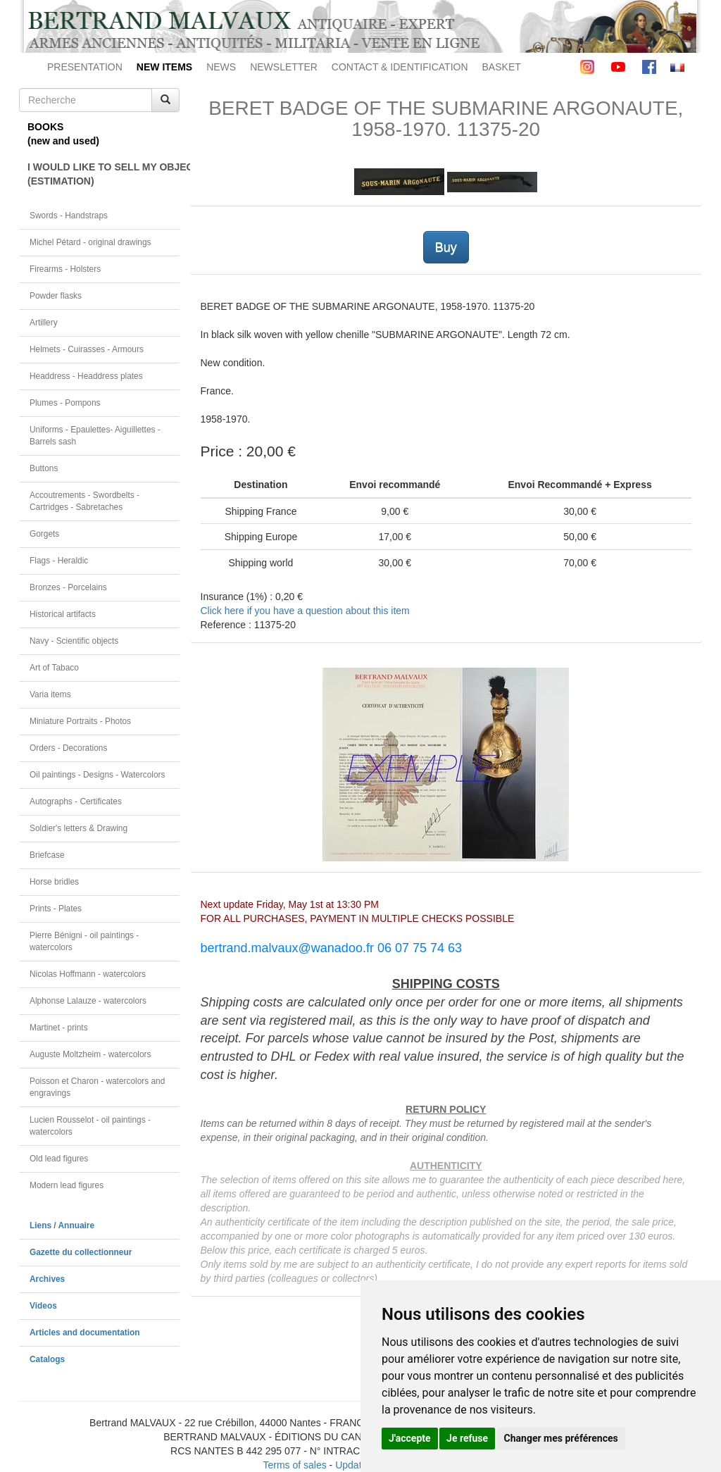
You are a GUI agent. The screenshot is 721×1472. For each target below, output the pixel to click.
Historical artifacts (63, 614)
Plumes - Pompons (65, 403)
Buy (446, 247)
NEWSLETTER (284, 67)
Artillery (44, 323)
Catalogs (47, 1359)
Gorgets (44, 534)
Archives (47, 1279)
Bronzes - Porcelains (68, 587)
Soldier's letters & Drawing (78, 828)
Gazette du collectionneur (81, 1252)
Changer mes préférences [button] (561, 1438)
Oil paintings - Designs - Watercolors (97, 775)
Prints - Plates (56, 908)
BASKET (501, 67)
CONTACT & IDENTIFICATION (400, 67)
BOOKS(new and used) (63, 133)
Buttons (44, 468)
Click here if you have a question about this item (305, 610)
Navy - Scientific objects (74, 641)
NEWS (221, 67)
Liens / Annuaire (62, 1225)
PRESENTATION (85, 67)
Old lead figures (59, 1159)
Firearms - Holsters (65, 269)
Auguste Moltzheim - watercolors (90, 1054)
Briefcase (47, 855)
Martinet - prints (59, 1028)
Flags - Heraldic (59, 561)
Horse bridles (54, 882)
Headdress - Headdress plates (86, 376)
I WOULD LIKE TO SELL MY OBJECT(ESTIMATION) (103, 174)
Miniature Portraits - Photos (80, 721)
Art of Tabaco (54, 668)
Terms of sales (294, 1465)
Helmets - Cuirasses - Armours (87, 349)
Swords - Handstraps (69, 215)
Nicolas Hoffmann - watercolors (88, 974)
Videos (43, 1306)
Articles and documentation (85, 1332)
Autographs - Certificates (76, 801)
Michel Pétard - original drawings (90, 242)
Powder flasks (56, 296)
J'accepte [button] (410, 1438)
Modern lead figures (67, 1185)
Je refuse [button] (467, 1438)
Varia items (50, 694)
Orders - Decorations (68, 748)
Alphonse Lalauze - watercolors (88, 1001)
